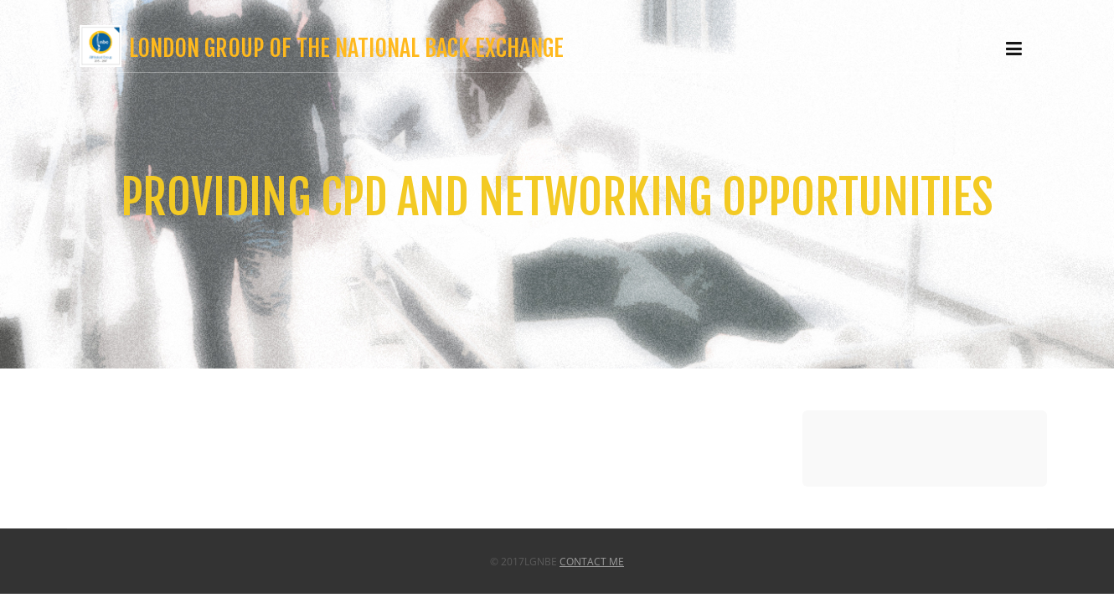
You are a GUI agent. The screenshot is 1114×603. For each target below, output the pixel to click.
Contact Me (592, 561)
